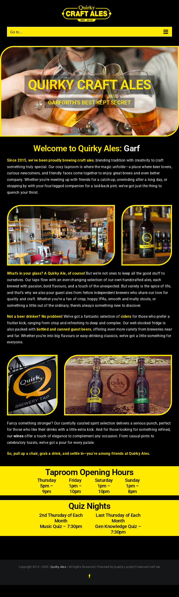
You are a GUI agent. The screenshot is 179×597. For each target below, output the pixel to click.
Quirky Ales (58, 567)
